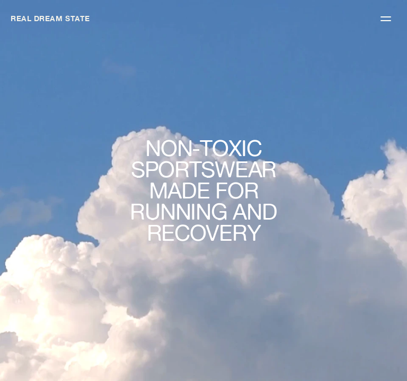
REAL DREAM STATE (50, 18)
